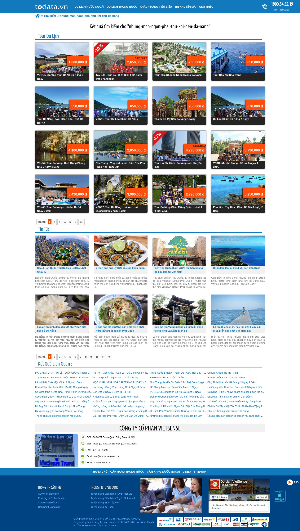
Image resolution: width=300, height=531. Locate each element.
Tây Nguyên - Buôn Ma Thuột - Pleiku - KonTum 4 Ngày (66, 377)
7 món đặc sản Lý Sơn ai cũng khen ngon (116, 396)
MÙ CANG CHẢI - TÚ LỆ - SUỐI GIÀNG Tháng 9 (62, 372)
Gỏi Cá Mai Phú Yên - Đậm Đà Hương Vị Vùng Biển (121, 411)
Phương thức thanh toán (51, 498)
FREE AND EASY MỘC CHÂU (167, 377)
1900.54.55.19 (281, 4)
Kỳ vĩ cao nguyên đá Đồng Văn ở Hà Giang (59, 411)
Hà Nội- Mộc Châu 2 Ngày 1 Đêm (226, 377)
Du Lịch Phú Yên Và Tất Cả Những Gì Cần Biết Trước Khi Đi (183, 411)
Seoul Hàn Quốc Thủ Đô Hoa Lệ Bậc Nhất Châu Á (63, 396)
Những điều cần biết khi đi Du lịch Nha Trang (60, 406)
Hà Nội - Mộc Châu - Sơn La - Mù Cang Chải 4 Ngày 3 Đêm (126, 372)
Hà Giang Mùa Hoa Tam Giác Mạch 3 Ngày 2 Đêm (235, 387)
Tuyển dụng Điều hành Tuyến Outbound (113, 498)
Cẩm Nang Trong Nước (127, 471)
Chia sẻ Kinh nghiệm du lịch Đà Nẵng (228, 411)
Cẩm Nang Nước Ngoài (163, 471)
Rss (290, 482)
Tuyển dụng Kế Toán (102, 507)
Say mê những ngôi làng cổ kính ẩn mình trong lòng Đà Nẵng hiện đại (188, 401)
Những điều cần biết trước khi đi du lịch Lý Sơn (176, 415)
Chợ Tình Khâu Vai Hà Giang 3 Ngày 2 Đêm (231, 382)
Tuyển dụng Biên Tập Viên (105, 502)
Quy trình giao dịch (48, 493)
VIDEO (187, 471)
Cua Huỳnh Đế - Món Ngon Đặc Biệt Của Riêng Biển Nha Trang (185, 406)
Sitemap (200, 471)
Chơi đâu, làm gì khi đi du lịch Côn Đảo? (229, 396)
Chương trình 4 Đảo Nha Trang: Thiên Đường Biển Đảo (66, 391)
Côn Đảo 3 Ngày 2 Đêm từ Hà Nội (111, 391)
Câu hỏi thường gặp (49, 507)
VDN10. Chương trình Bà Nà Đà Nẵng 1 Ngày (175, 391)
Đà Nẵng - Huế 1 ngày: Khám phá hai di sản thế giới (236, 391)
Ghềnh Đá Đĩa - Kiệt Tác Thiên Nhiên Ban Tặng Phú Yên (238, 406)
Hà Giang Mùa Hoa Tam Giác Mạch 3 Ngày (174, 387)
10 (97, 356)
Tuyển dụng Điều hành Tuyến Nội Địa (111, 493)
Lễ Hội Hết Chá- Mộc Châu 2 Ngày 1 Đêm (58, 382)
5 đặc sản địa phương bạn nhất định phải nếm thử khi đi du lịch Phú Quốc (133, 401)
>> (81, 222)
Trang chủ (99, 471)
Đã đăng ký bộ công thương (54, 521)
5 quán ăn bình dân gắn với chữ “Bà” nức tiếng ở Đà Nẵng (67, 401)
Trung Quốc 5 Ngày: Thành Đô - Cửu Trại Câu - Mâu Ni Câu (183, 372)
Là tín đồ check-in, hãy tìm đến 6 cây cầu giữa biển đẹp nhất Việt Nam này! (248, 401)
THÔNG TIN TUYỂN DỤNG (104, 487)
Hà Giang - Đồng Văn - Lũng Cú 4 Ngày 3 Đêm (119, 387)
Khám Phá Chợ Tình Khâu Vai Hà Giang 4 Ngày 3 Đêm (65, 387)
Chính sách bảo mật (49, 502)
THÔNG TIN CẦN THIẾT (50, 487)
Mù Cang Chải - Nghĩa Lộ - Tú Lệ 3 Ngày (115, 377)
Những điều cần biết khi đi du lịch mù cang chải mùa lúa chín (241, 415)
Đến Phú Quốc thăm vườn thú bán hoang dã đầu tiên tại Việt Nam (186, 396)
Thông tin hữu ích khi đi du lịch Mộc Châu (58, 415)
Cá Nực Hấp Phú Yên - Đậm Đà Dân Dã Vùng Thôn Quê (124, 415)
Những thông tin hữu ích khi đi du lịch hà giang (118, 406)
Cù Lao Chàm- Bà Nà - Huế (222, 372)
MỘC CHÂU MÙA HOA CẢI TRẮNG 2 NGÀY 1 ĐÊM (121, 382)
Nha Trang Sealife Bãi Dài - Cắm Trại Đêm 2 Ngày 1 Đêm (181, 382)
